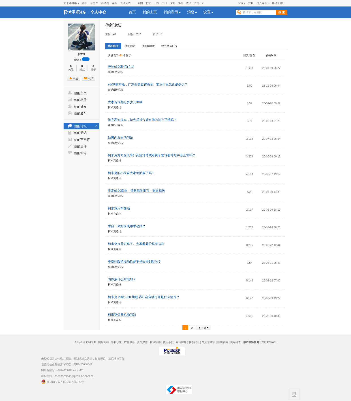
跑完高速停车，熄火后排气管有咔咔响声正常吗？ (142, 120)
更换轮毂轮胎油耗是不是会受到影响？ (134, 261)
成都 (180, 3)
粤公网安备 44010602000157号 (63, 381)
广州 (164, 3)
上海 (156, 3)
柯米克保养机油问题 (122, 314)
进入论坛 (262, 3)
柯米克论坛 (114, 107)
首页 (132, 12)
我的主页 (150, 12)
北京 (148, 3)
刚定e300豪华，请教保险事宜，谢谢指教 (136, 190)
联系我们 (194, 342)
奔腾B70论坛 (115, 125)
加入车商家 (208, 342)
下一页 (202, 327)
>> (203, 3)
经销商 (105, 3)
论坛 (114, 3)
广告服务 (129, 342)
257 (138, 34)
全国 (140, 3)
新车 (84, 3)
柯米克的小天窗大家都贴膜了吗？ (131, 173)
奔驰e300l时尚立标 (121, 66)
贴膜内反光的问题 (120, 137)
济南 (196, 3)
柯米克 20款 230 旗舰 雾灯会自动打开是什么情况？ (144, 297)
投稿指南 (155, 342)
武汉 (188, 3)
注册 (251, 3)
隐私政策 (116, 342)
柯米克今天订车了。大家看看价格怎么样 (136, 244)
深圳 (172, 3)
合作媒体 (142, 342)
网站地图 (235, 342)
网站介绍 (103, 342)
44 (114, 34)
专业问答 (125, 3)
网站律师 (181, 342)
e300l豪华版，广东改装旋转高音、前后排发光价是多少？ (148, 84)
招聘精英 (222, 342)
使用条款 (168, 342)
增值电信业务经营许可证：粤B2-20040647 (66, 364)
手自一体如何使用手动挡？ (127, 226)
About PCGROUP (85, 342)
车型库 (94, 3)
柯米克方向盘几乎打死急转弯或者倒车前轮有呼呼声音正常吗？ (152, 155)
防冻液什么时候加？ (122, 279)
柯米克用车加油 (119, 208)
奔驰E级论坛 (115, 72)
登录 (241, 3)
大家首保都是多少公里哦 (125, 102)
